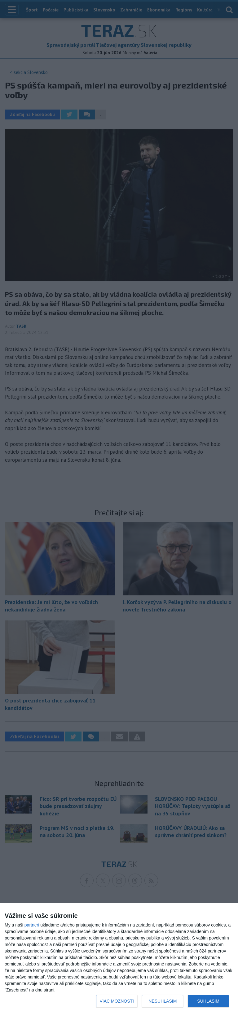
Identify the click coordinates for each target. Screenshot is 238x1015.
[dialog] (119, 959)
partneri (31, 925)
